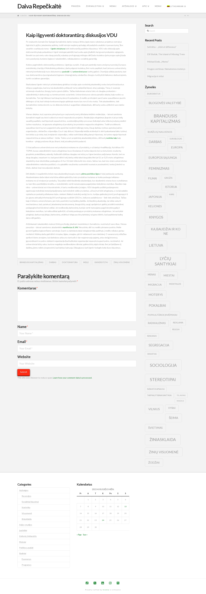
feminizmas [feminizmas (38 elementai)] (159, 168)
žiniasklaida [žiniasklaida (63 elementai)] (163, 439)
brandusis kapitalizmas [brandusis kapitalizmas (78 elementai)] (165, 118)
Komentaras (27, 288)
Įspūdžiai (23, 530)
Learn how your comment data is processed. (72, 377)
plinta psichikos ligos (90, 174)
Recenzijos (26, 496)
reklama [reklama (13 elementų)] (178, 322)
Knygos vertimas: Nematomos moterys (166, 69)
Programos (26, 565)
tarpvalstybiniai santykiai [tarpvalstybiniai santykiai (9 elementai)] (159, 395)
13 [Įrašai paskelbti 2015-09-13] (125, 506)
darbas (52, 262)
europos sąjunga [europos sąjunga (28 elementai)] (163, 157)
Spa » (85, 534)
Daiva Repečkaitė (39, 6)
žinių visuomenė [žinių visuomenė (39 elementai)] (164, 452)
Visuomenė (27, 513)
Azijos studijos (25, 524)
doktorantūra (70, 262)
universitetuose (80, 71)
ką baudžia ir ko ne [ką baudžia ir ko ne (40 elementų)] (165, 231)
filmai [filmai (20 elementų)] (152, 178)
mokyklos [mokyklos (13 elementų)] (175, 284)
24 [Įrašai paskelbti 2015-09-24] (103, 520)
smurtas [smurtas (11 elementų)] (152, 354)
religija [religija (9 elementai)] (175, 329)
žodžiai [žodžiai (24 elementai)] (154, 462)
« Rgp (79, 534)
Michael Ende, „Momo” (158, 61)
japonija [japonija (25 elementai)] (155, 196)
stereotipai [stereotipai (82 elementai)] (163, 379)
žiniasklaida (27, 519)
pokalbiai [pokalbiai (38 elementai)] (157, 305)
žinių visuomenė (122, 262)
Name (22, 327)
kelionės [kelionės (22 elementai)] (155, 206)
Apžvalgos (23, 490)
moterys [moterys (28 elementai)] (156, 294)
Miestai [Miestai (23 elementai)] (168, 275)
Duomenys (26, 559)
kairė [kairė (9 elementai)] (171, 194)
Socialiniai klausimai (30, 502)
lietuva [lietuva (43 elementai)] (156, 245)
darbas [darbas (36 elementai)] (155, 142)
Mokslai (22, 542)
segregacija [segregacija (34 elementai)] (159, 345)
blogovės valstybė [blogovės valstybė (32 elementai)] (165, 103)
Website (24, 357)
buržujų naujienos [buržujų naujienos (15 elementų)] (160, 131)
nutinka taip (111, 138)
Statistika (26, 507)
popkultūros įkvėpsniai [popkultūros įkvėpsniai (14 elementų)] (162, 314)
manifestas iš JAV (70, 227)
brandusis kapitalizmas (31, 262)
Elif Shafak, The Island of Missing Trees (166, 54)
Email (22, 342)
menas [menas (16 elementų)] (152, 274)
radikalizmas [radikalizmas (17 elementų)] (157, 323)
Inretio (106, 590)
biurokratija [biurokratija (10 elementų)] (153, 94)
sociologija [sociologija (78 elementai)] (163, 365)
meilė (86, 262)
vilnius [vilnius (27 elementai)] (154, 409)
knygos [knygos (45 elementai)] (156, 217)
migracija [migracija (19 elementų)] (155, 284)
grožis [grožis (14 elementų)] (168, 177)
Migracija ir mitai (155, 76)
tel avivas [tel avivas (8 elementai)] (181, 395)
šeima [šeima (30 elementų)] (173, 418)
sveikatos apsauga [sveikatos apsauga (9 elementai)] (155, 389)
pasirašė (65, 71)
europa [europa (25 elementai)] (177, 147)
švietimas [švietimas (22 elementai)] (155, 427)
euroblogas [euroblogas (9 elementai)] (176, 139)
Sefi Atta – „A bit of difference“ (161, 47)
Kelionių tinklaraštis (28, 536)
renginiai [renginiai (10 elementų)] (152, 336)
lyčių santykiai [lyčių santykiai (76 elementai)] (165, 261)
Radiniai (22, 553)
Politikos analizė (26, 547)
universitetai (101, 262)
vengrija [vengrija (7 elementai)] (180, 401)
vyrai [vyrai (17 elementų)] (171, 407)
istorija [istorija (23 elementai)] (171, 186)
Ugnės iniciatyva (58, 48)
